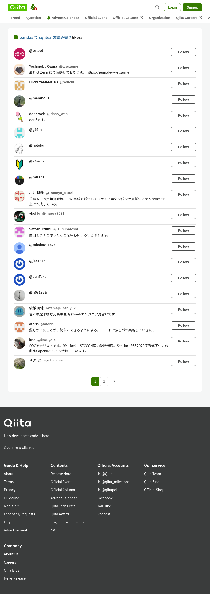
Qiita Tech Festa (63, 506)
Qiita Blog (11, 570)
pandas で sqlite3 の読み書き (45, 37)
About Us (11, 553)
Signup (192, 7)
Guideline (11, 497)
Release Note (61, 473)
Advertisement (15, 530)
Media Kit (11, 506)
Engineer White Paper (68, 522)
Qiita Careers (189, 17)
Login (172, 7)
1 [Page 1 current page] (95, 381)
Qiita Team (152, 473)
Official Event (96, 17)
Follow (183, 52)
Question (33, 17)
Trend (15, 17)
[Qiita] (17, 7)
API (53, 530)
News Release (15, 578)
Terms (9, 481)
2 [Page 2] (104, 381)
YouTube (104, 506)
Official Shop (154, 489)
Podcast (103, 514)
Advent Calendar (63, 17)
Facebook (105, 497)
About (8, 473)
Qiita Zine (151, 481)
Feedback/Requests (19, 514)
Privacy (9, 489)
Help (7, 522)
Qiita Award (60, 514)
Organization (159, 17)
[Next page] (114, 381)
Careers (10, 562)
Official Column (128, 17)
